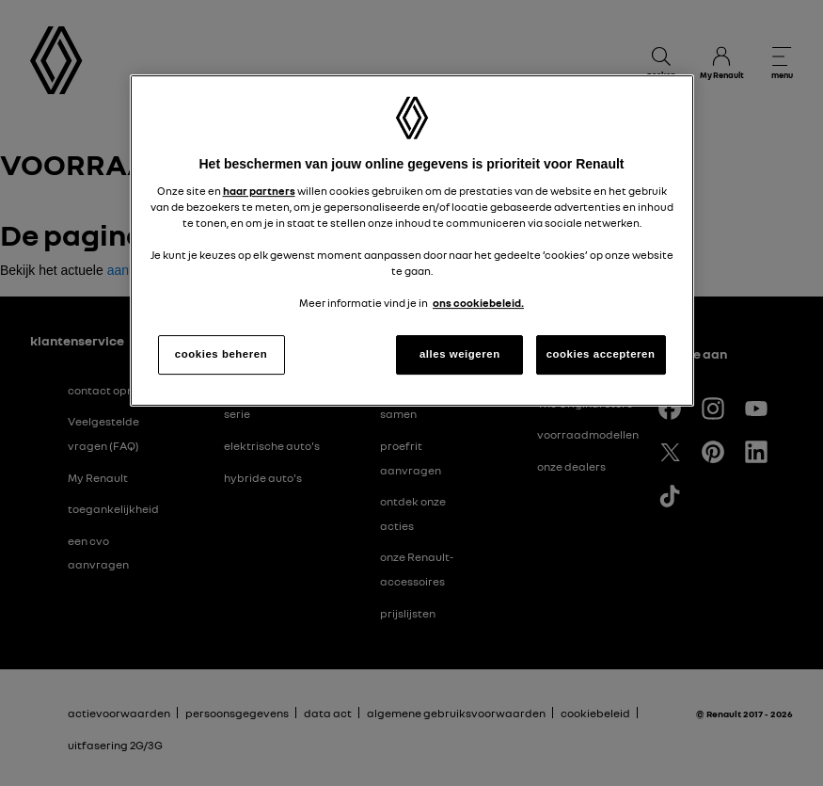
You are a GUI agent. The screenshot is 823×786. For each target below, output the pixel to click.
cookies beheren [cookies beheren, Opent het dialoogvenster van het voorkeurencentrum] (221, 354)
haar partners (259, 191)
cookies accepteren (601, 354)
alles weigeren (459, 354)
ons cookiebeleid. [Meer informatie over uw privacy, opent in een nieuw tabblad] (478, 303)
